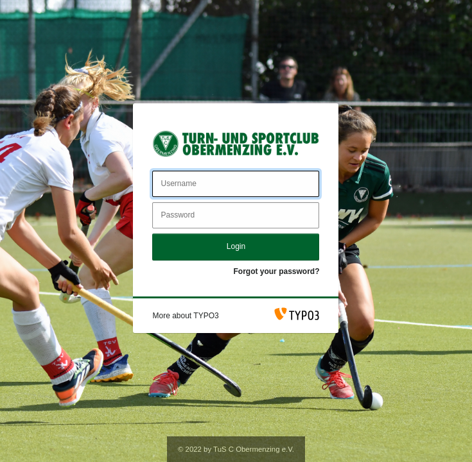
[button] (185, 315)
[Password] (235, 215)
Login (236, 246)
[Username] (235, 184)
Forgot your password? (276, 271)
